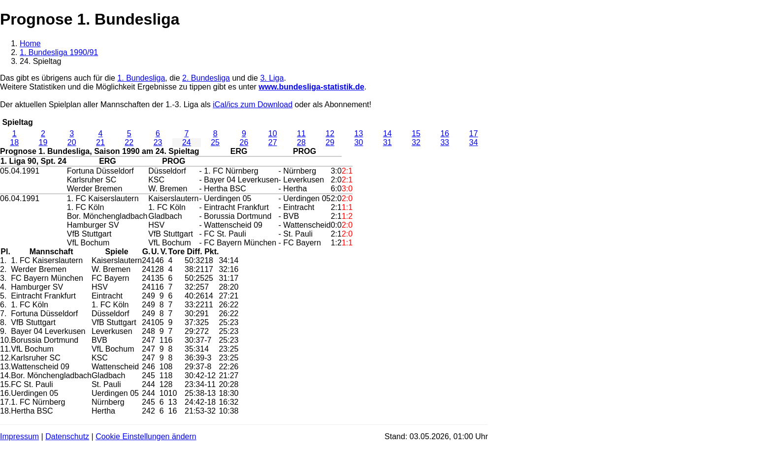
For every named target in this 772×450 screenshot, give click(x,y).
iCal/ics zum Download (252, 104)
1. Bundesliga (141, 78)
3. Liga (272, 78)
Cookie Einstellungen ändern (146, 436)
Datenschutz (67, 436)
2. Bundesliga (206, 78)
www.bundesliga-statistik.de (311, 87)
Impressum (19, 436)
